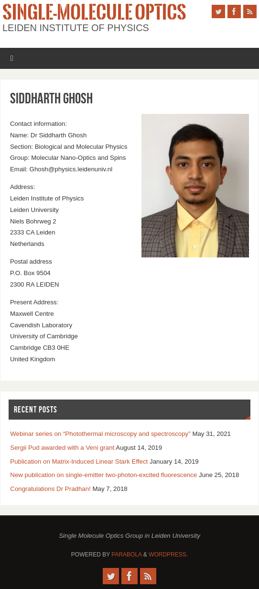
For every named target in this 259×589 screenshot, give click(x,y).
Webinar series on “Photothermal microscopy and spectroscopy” (100, 433)
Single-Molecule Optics (94, 12)
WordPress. (168, 554)
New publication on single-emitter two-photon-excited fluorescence (103, 474)
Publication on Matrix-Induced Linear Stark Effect (79, 461)
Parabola (126, 554)
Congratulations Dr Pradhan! (50, 488)
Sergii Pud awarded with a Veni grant (62, 447)
